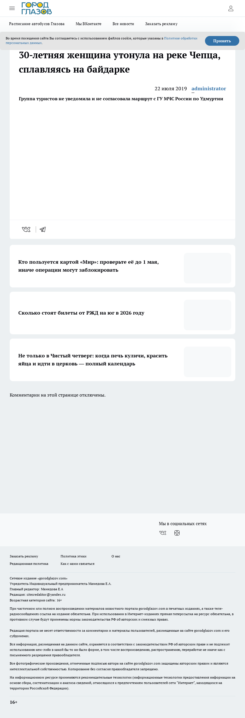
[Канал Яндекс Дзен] (177, 533)
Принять (222, 40)
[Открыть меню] (12, 8)
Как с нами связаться (77, 563)
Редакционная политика (29, 563)
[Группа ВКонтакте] (163, 533)
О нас (115, 556)
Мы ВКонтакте (89, 23)
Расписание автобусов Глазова (37, 23)
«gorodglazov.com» (52, 578)
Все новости (123, 23)
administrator (209, 88)
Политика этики (73, 556)
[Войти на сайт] (230, 8)
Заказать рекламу (161, 23)
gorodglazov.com (152, 608)
